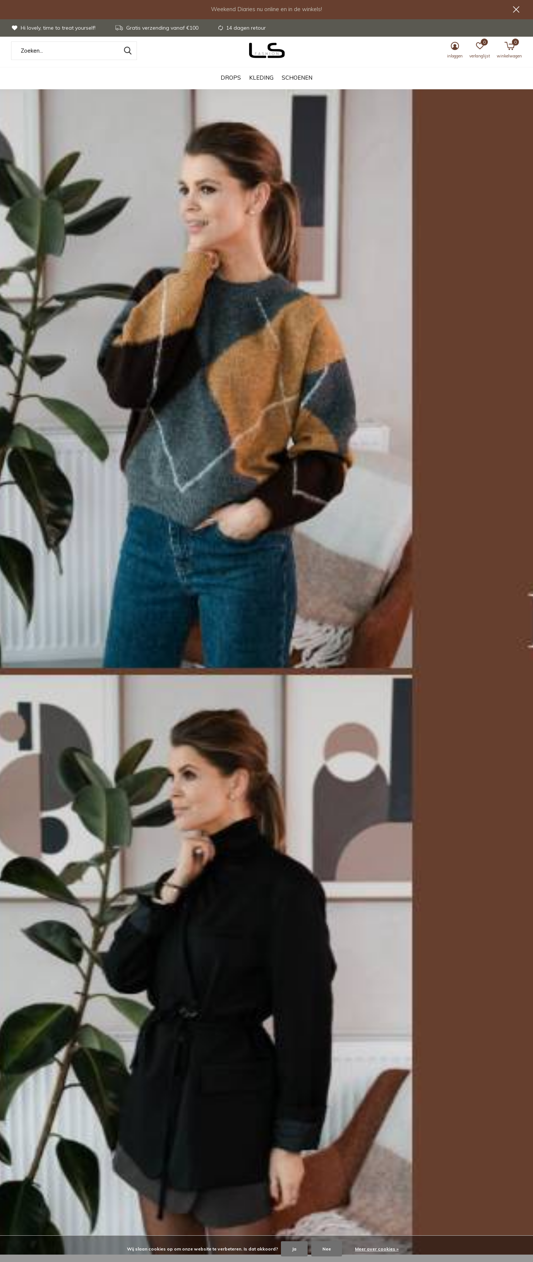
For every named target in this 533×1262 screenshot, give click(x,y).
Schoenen (297, 85)
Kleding (261, 85)
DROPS (231, 85)
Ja (294, 1249)
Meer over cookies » (377, 1249)
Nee (326, 1249)
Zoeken (126, 58)
